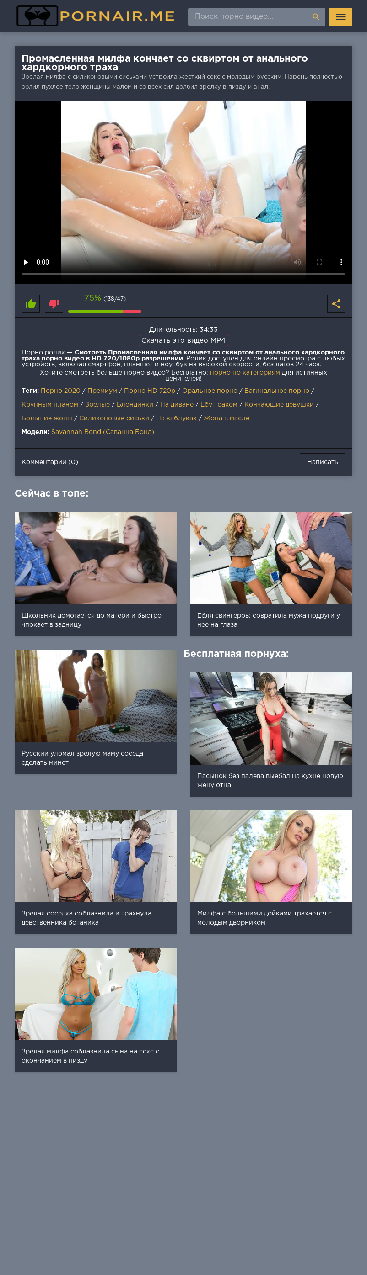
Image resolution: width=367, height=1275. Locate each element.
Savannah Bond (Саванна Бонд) (102, 432)
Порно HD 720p (149, 391)
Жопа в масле (226, 418)
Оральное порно (209, 391)
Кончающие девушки (279, 404)
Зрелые (97, 404)
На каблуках (176, 418)
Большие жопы (47, 418)
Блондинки (135, 404)
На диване (177, 404)
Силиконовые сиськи (114, 418)
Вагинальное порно (276, 391)
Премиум (102, 391)
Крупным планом (50, 404)
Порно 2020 (61, 391)
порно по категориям (245, 373)
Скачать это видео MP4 (183, 341)
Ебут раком (218, 404)
